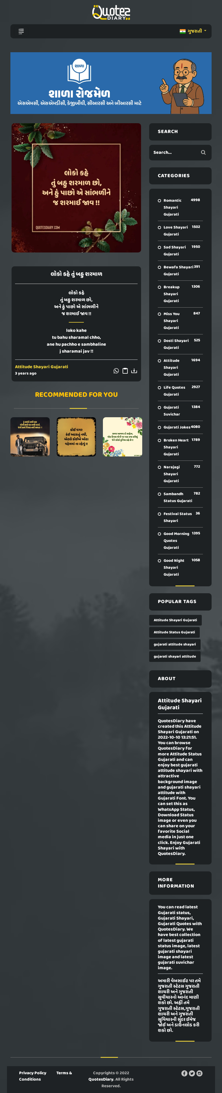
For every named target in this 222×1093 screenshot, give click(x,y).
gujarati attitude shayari (175, 644)
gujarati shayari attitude (175, 657)
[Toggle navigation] (21, 31)
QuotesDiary (100, 1079)
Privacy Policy (32, 1073)
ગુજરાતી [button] (191, 31)
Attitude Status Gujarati (174, 632)
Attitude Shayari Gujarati (41, 367)
